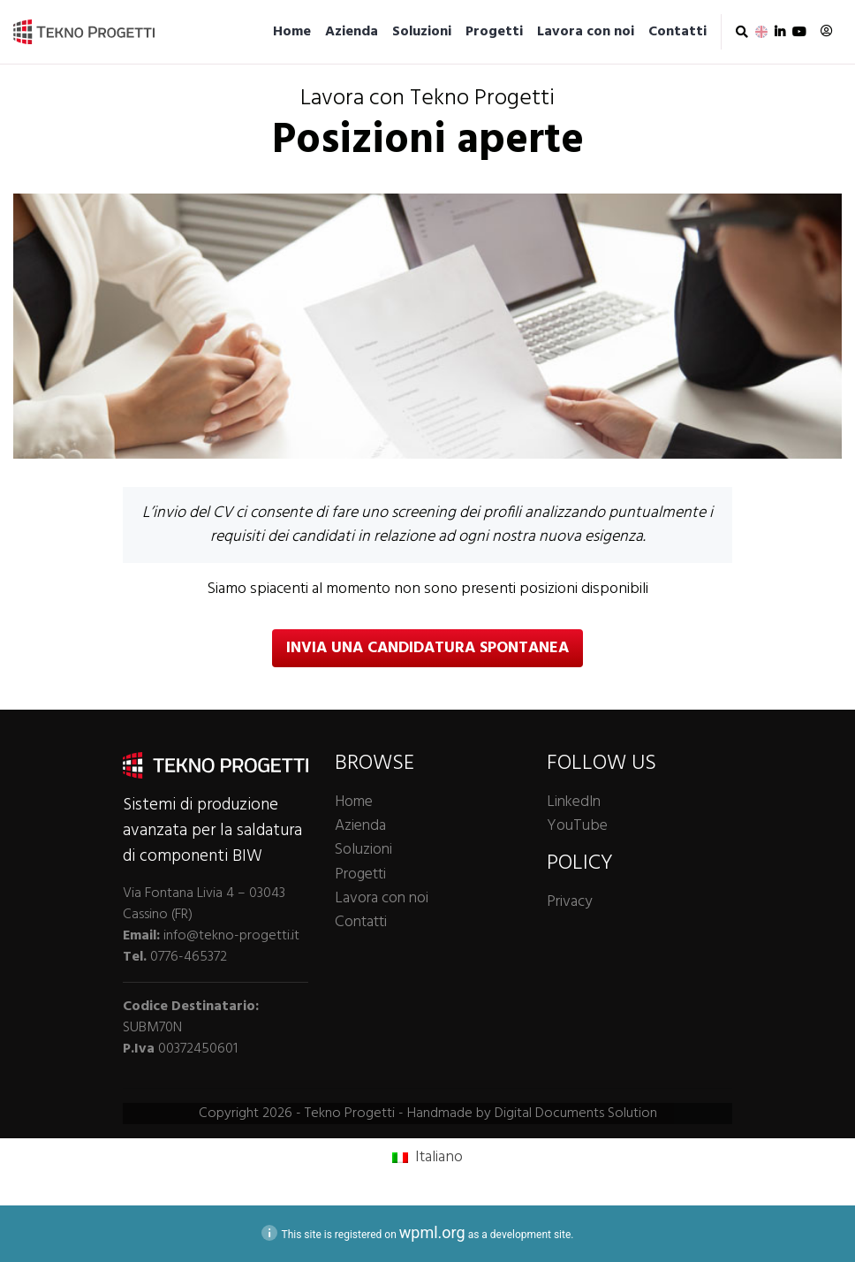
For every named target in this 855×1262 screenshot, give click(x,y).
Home (292, 31)
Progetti (494, 31)
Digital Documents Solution (576, 1113)
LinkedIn (574, 802)
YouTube (577, 826)
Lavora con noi (585, 31)
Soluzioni (421, 31)
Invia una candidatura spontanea (427, 648)
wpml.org (432, 1232)
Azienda (351, 31)
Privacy (569, 902)
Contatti (677, 31)
